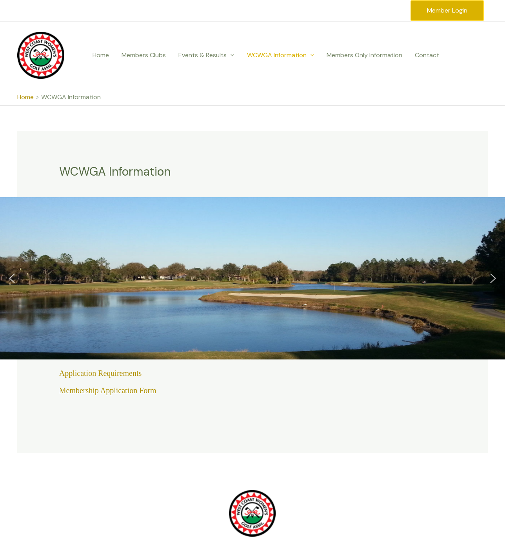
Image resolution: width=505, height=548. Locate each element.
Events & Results (206, 55)
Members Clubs (144, 55)
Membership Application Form (107, 390)
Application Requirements (100, 373)
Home (101, 55)
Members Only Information (364, 55)
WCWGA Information (280, 55)
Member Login (447, 10)
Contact (427, 55)
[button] (11, 278)
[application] (230, 55)
